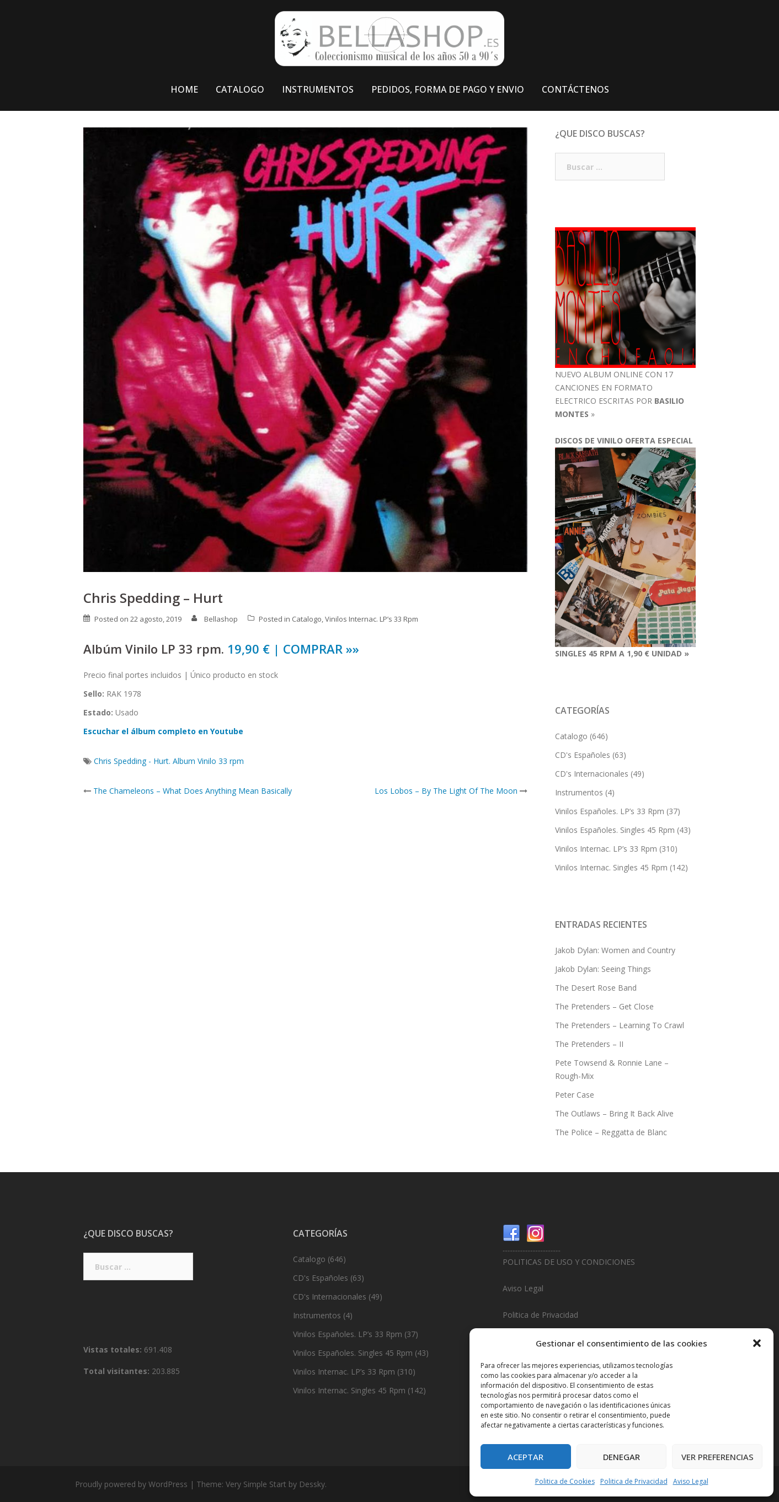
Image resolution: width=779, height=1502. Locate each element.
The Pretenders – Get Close (604, 1006)
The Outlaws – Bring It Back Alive (614, 1113)
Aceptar (525, 1456)
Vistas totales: (113, 1349)
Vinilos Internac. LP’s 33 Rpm (371, 619)
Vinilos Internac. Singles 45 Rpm (611, 867)
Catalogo (307, 619)
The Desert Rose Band (596, 987)
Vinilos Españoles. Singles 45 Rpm (615, 830)
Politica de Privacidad (634, 1481)
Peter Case (574, 1094)
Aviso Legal (690, 1481)
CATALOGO (240, 89)
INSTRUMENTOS (318, 89)
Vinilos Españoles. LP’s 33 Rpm (609, 811)
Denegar (621, 1456)
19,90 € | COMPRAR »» (293, 648)
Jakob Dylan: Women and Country (615, 950)
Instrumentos (579, 792)
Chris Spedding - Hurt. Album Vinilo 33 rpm (169, 761)
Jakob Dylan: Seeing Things (603, 969)
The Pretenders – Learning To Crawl (619, 1025)
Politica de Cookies (565, 1481)
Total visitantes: (117, 1371)
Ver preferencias (717, 1456)
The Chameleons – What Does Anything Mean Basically (192, 790)
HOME (184, 89)
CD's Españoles (582, 755)
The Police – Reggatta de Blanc (611, 1132)
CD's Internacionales (591, 773)
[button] (756, 1343)
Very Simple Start (256, 1484)
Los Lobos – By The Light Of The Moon (446, 790)
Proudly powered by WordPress (131, 1484)
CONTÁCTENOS (575, 89)
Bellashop (221, 619)
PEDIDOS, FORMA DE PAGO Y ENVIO (447, 89)
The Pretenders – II (589, 1044)
